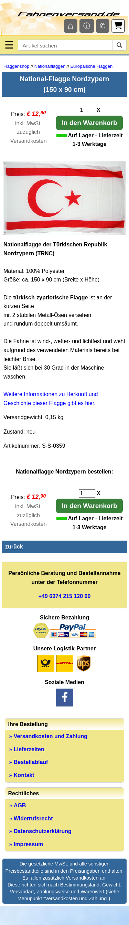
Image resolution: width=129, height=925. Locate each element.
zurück (14, 547)
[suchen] (119, 45)
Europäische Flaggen (91, 66)
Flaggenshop (16, 66)
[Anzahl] (87, 110)
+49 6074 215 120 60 (65, 596)
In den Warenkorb (89, 122)
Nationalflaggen (49, 66)
